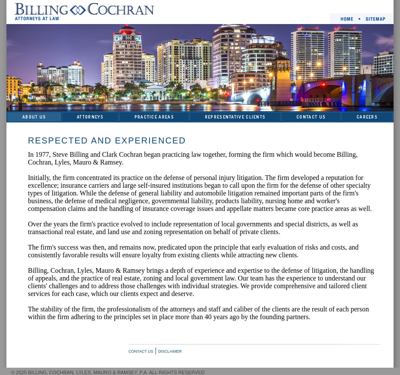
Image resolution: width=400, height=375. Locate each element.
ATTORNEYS (90, 116)
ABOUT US (34, 116)
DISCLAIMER (170, 351)
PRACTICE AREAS (154, 116)
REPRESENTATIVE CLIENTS (235, 116)
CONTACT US (311, 116)
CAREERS (367, 116)
